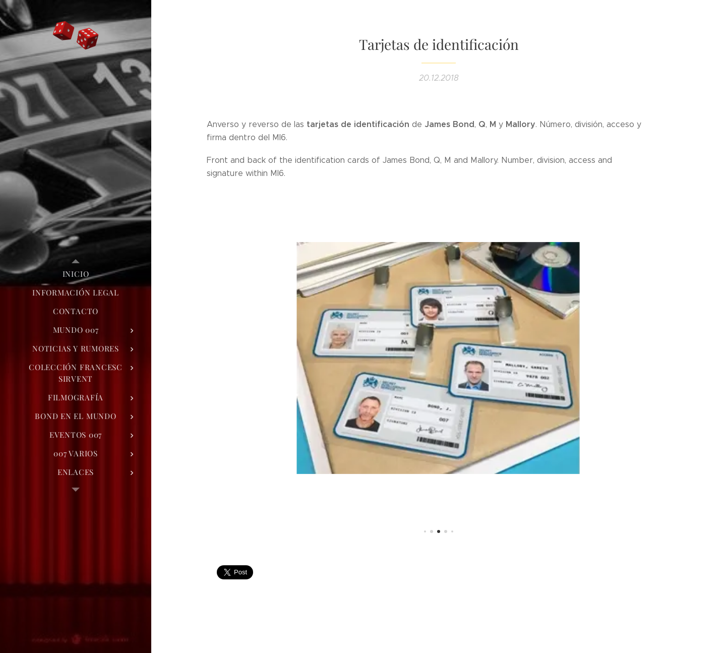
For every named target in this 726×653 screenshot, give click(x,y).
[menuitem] (75, 274)
